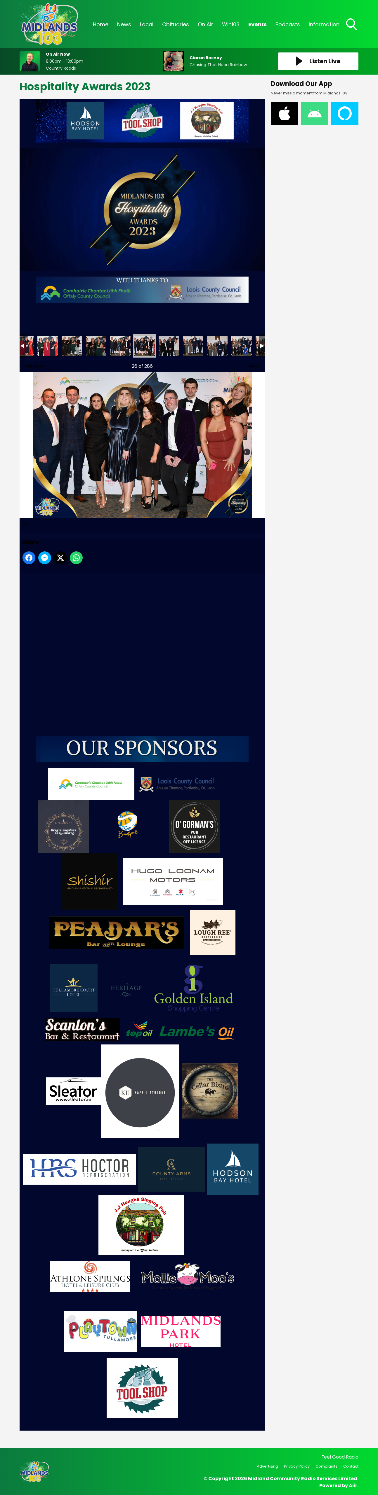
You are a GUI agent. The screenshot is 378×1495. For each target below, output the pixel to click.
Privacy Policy (297, 1466)
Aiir (353, 1485)
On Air (205, 24)
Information (324, 24)
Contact (350, 1466)
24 (72, 346)
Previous (32, 364)
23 (47, 346)
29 (193, 346)
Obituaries (175, 24)
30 (217, 346)
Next (251, 364)
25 (96, 346)
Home (100, 24)
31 (241, 346)
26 (120, 346)
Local (146, 24)
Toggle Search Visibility (352, 24)
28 (169, 346)
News (124, 24)
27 (144, 346)
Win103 (231, 24)
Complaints (326, 1466)
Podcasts (287, 24)
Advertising (267, 1466)
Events (257, 24)
